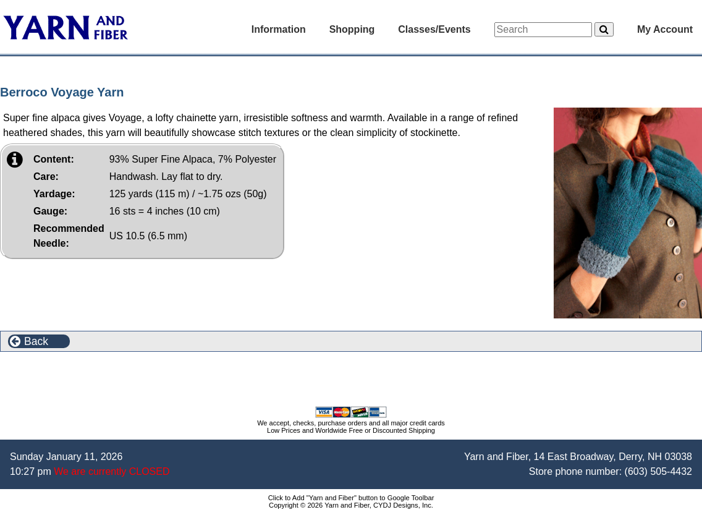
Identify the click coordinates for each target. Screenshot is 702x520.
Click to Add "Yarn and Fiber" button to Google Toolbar (351, 497)
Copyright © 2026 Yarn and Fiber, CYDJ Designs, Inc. (351, 505)
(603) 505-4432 (658, 471)
